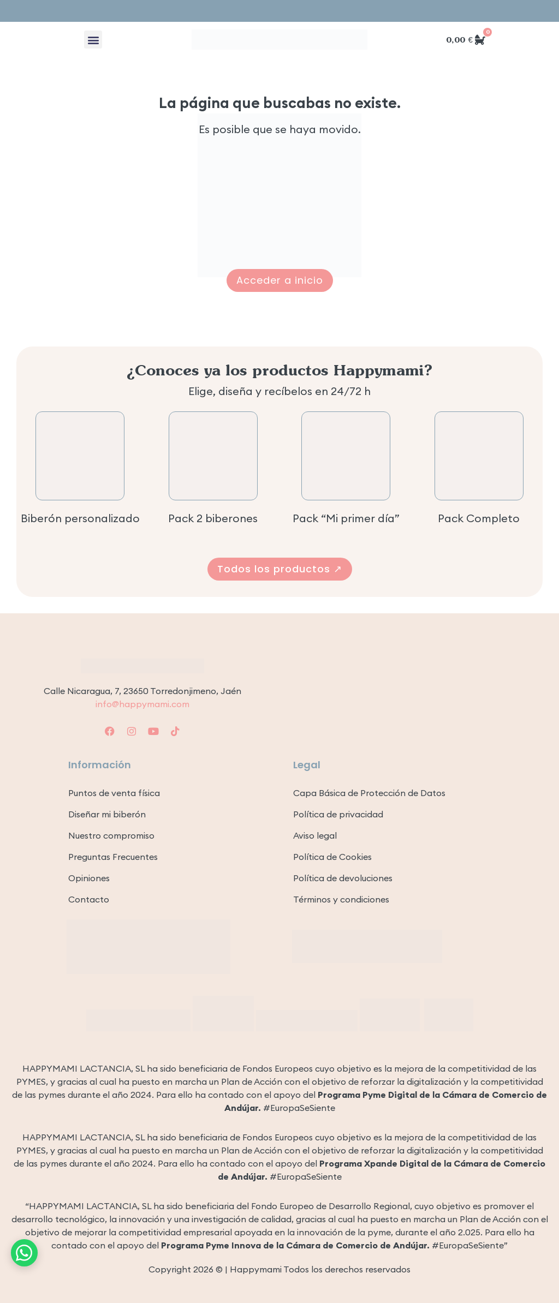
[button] (93, 40)
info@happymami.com (142, 703)
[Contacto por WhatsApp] (24, 1251)
